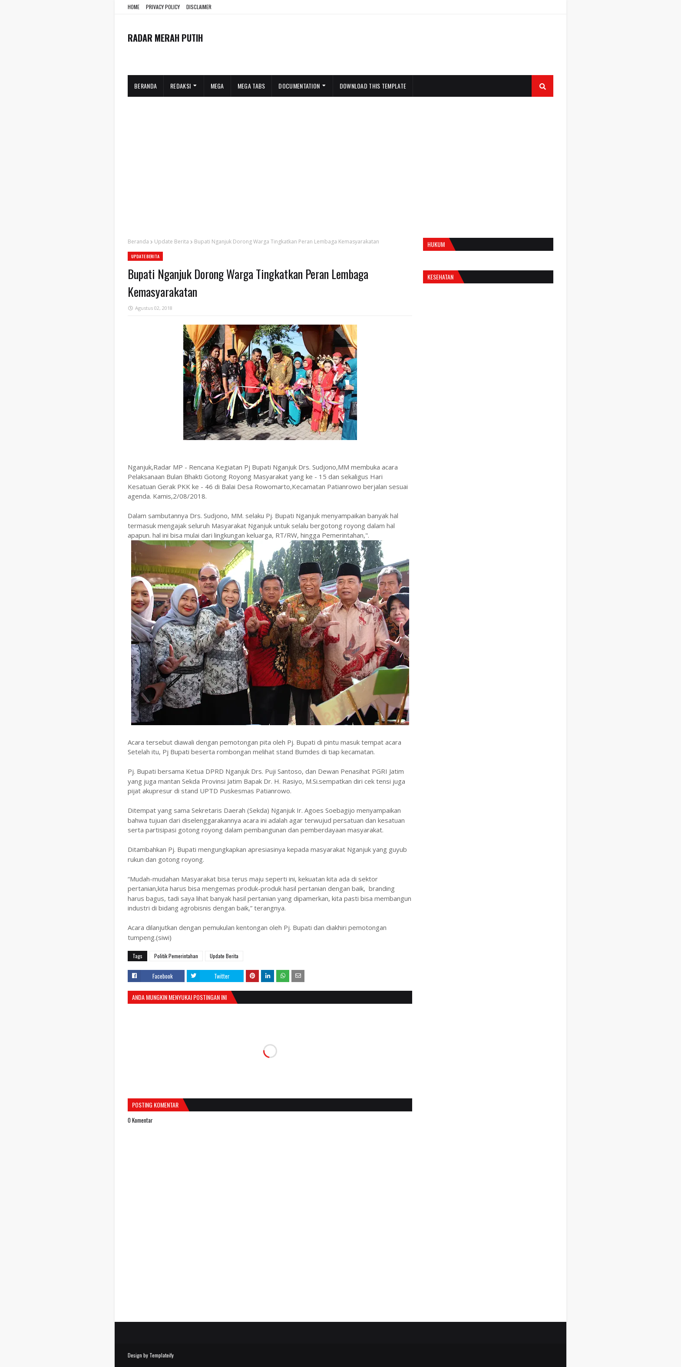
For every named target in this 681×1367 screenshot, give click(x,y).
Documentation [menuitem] (299, 85)
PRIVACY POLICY (163, 6)
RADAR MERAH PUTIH (165, 37)
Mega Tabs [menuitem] (251, 85)
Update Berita (171, 241)
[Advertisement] (340, 162)
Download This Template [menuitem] (373, 85)
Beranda (138, 241)
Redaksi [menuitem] (180, 85)
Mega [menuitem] (217, 85)
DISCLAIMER (199, 6)
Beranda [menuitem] (145, 85)
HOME (133, 6)
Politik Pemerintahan (176, 956)
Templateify (161, 1355)
